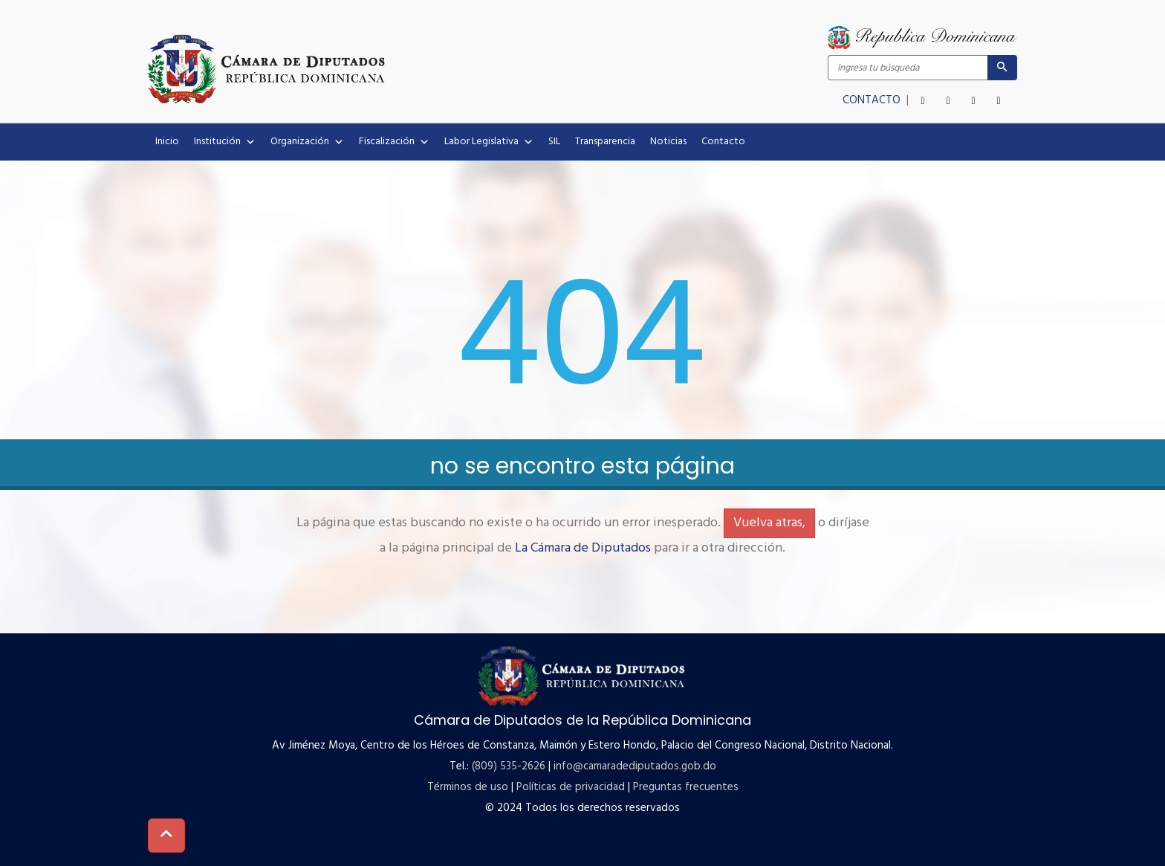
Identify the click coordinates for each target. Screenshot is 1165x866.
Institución (225, 142)
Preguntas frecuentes (686, 787)
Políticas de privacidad (570, 787)
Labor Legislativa (488, 142)
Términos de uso (467, 787)
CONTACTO (873, 100)
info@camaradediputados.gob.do (635, 766)
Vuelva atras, (769, 523)
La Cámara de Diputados (583, 548)
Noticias (668, 141)
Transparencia (605, 141)
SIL (554, 141)
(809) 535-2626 (508, 766)
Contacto (723, 141)
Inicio (167, 141)
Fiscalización (394, 142)
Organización (307, 142)
